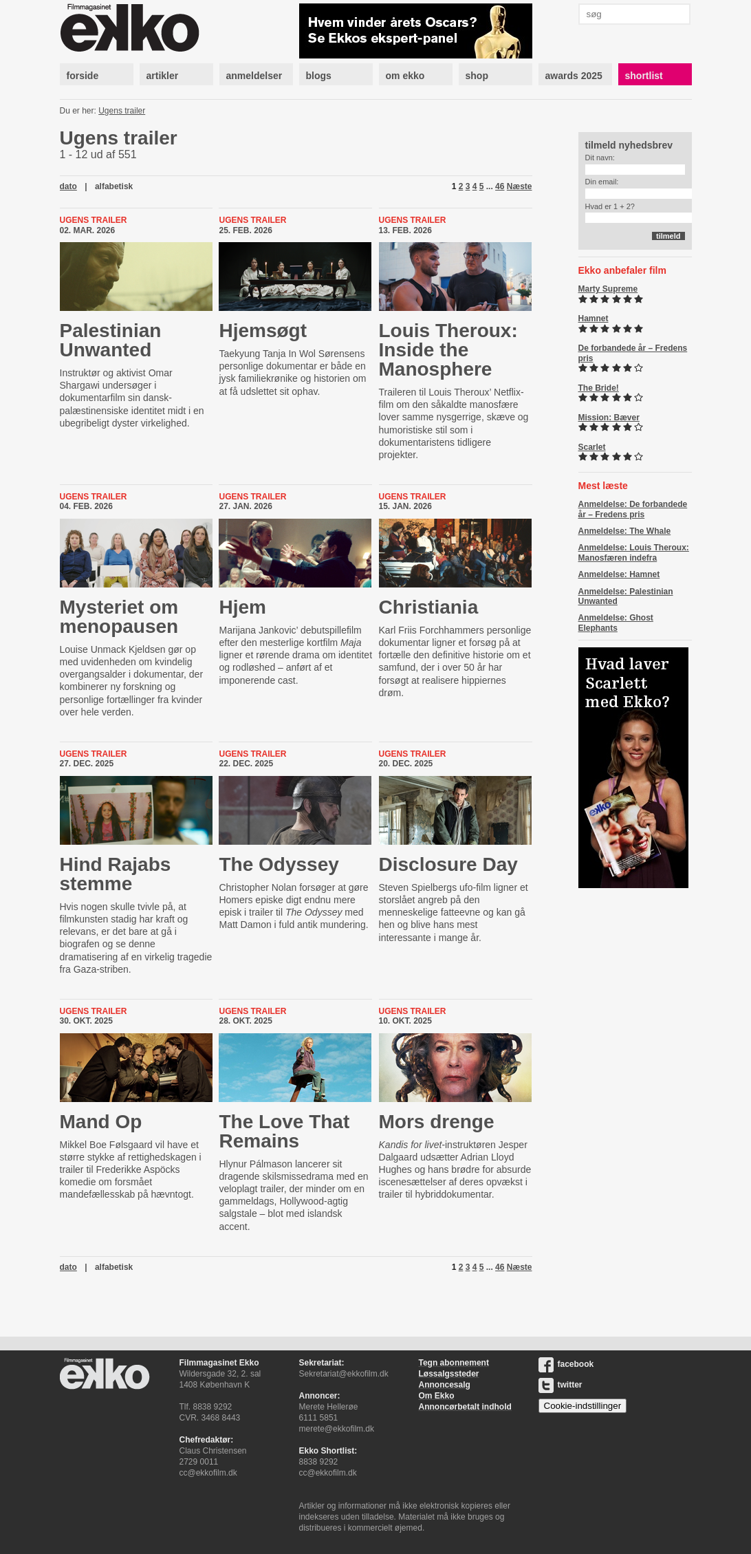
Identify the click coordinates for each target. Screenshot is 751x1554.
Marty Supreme (608, 289)
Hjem (242, 607)
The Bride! (598, 388)
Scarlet (592, 447)
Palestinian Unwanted (111, 340)
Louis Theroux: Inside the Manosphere (448, 350)
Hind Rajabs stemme (115, 874)
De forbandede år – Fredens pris (633, 353)
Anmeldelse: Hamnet (619, 574)
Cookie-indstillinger (583, 1406)
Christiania (429, 607)
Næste (519, 186)
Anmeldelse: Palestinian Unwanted (625, 596)
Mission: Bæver (609, 417)
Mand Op (101, 1121)
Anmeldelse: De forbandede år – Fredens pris (633, 509)
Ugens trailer (121, 111)
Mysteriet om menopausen (119, 616)
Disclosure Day (448, 864)
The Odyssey (278, 864)
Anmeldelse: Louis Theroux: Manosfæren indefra (633, 552)
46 (499, 186)
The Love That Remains (284, 1131)
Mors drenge (436, 1121)
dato (68, 186)
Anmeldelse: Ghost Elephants (615, 622)
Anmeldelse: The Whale (624, 531)
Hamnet (593, 318)
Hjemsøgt (263, 330)
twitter (560, 1385)
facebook (566, 1364)
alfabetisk (114, 186)
